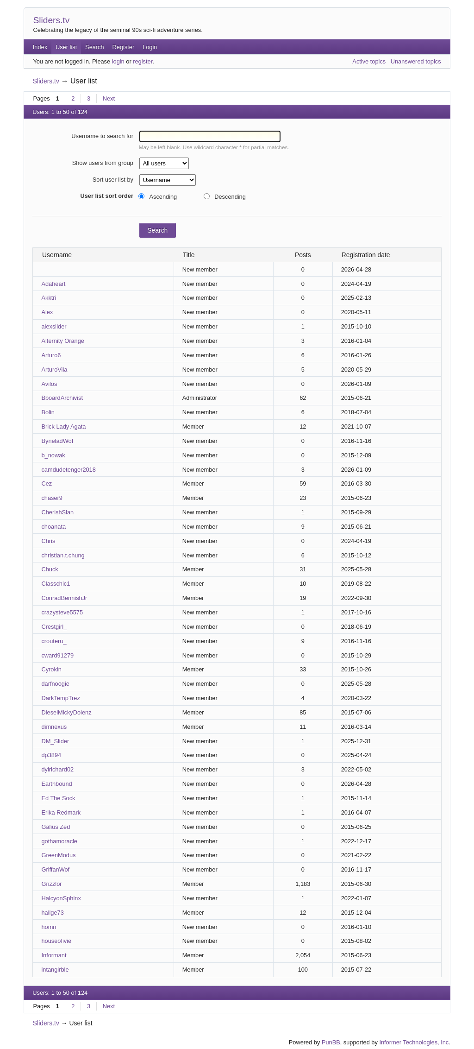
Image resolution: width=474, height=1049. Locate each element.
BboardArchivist (62, 397)
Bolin (47, 412)
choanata (53, 526)
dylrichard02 (57, 769)
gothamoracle (59, 841)
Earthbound (56, 783)
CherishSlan (57, 512)
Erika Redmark (61, 812)
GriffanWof (55, 869)
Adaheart (53, 283)
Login (150, 47)
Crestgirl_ (54, 626)
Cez (46, 483)
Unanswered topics (416, 61)
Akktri (48, 297)
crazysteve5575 (62, 612)
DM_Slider (55, 741)
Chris (48, 540)
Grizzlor (51, 883)
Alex (47, 312)
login (118, 61)
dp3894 (51, 755)
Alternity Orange (62, 340)
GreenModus (58, 855)
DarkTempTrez (60, 698)
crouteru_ (53, 641)
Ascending (163, 196)
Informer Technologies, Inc (414, 1042)
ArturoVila (54, 369)
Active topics (369, 61)
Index (40, 47)
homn (48, 926)
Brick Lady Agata (63, 426)
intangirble (55, 969)
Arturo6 (51, 355)
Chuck (49, 569)
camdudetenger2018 (68, 469)
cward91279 (57, 655)
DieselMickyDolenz (66, 712)
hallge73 (52, 912)
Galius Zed (55, 826)
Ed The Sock (58, 798)
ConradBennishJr (64, 597)
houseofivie (56, 940)
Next (109, 98)
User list (66, 47)
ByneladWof (57, 440)
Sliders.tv (51, 20)
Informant (53, 955)
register (142, 61)
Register (123, 47)
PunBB (331, 1042)
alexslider (53, 326)
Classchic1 (55, 583)
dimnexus (54, 726)
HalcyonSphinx (61, 898)
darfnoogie (55, 683)
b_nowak (53, 455)
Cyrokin (51, 669)
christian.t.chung (62, 555)
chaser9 (51, 497)
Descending (230, 196)
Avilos (49, 383)
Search (94, 47)
